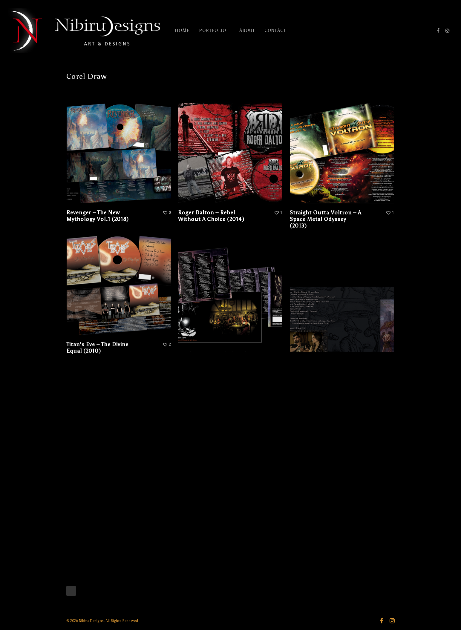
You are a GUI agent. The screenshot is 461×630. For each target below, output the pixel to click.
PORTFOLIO (215, 30)
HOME (182, 30)
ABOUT (247, 30)
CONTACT (275, 30)
